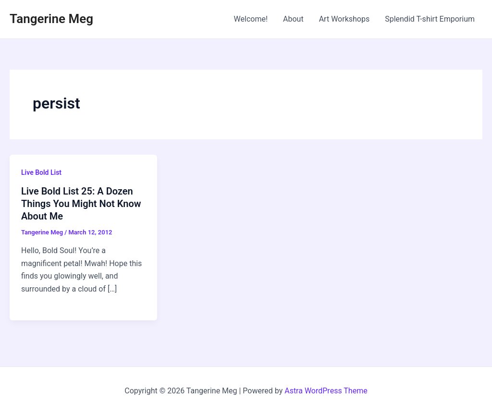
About (293, 19)
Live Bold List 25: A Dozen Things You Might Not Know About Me (81, 203)
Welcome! (251, 19)
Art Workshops (344, 19)
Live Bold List (41, 172)
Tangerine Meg (51, 19)
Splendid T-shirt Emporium (430, 19)
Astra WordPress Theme (325, 390)
